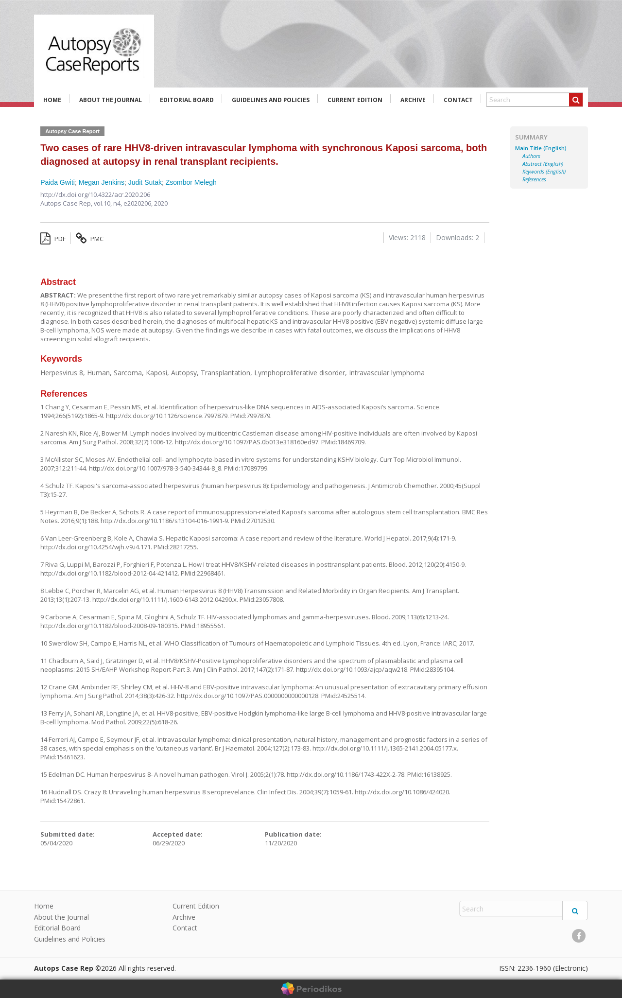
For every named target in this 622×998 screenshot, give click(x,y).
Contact (458, 100)
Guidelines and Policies (271, 100)
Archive (413, 100)
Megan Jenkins (101, 182)
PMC (90, 238)
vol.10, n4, (108, 203)
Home (52, 100)
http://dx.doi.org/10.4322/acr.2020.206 (95, 194)
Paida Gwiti (57, 182)
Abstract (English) (542, 163)
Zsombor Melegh (191, 182)
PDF (53, 238)
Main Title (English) (541, 148)
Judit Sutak (145, 182)
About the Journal (110, 100)
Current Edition (355, 100)
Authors (531, 156)
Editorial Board (187, 100)
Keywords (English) (544, 171)
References (534, 179)
